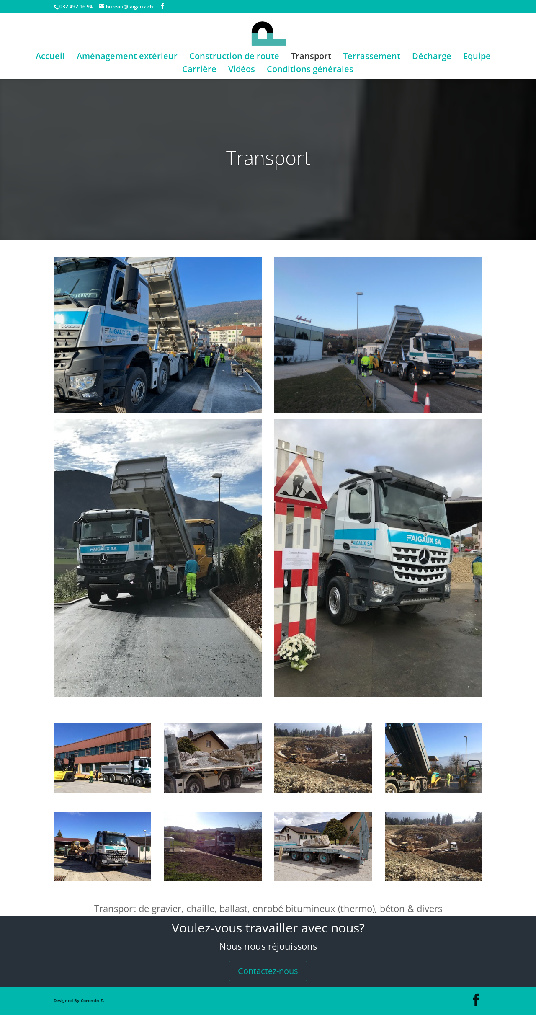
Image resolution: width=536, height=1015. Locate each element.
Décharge (431, 57)
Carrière (199, 70)
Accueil (50, 57)
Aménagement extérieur (127, 57)
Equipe (477, 57)
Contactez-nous (268, 970)
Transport (311, 57)
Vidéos (241, 70)
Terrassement (371, 57)
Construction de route (234, 57)
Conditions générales (310, 70)
